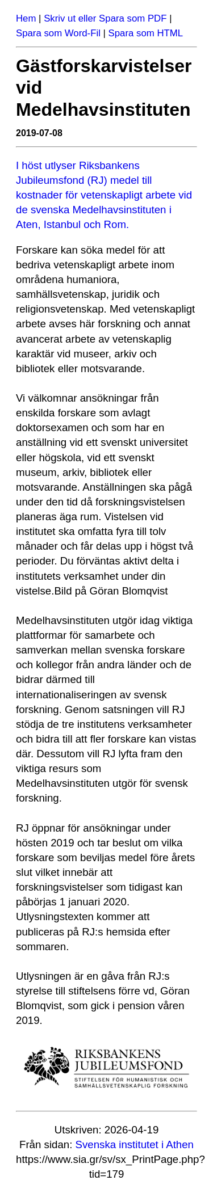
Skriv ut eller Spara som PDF (105, 18)
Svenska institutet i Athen (135, 1144)
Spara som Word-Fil (58, 33)
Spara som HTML (145, 33)
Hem (26, 18)
